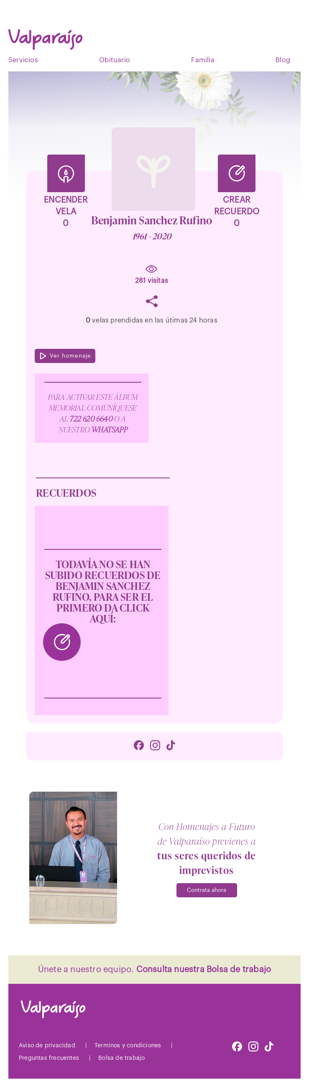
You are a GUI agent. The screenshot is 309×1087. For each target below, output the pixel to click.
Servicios (23, 60)
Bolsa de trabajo (121, 1058)
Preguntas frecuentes (49, 1058)
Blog (283, 60)
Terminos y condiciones (127, 1046)
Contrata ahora (206, 890)
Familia (202, 60)
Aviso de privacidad (47, 1046)
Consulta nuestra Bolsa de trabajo (203, 969)
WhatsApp (110, 429)
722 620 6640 (92, 418)
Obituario (114, 60)
